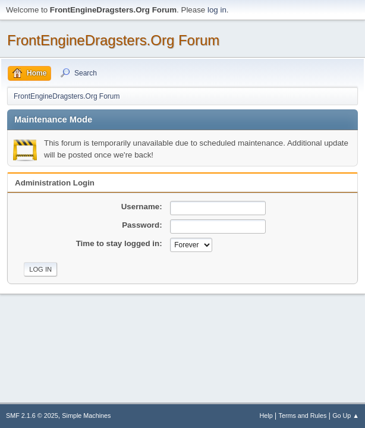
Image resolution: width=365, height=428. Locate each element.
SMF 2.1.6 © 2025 (32, 415)
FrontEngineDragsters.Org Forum (113, 40)
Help (266, 415)
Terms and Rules (303, 415)
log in (216, 9)
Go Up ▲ (345, 415)
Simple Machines (86, 415)
